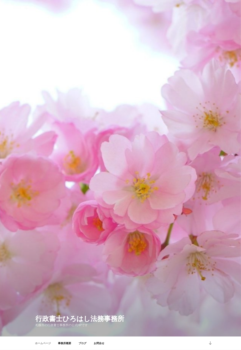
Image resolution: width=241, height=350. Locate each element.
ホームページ (43, 343)
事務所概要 (64, 343)
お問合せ (99, 343)
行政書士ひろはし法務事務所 (79, 319)
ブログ (82, 343)
